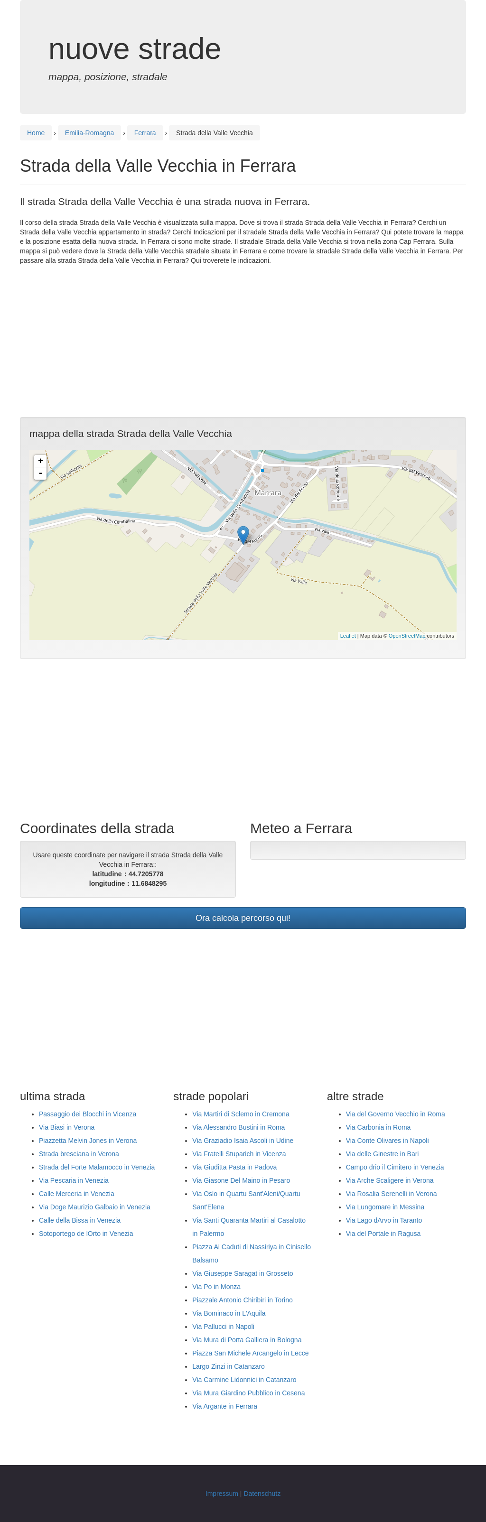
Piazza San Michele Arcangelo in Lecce (250, 1353)
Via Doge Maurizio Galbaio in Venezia (94, 1207)
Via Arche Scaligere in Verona (390, 1180)
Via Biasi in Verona (66, 1127)
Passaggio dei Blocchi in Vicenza (87, 1114)
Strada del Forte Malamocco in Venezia (97, 1167)
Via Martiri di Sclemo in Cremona (240, 1114)
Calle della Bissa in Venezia (80, 1220)
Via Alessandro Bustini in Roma (238, 1127)
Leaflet (348, 636)
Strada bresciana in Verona (79, 1154)
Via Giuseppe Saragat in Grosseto (242, 1273)
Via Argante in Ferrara (224, 1406)
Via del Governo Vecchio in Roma (395, 1114)
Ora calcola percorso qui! (243, 918)
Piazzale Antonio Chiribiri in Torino (242, 1300)
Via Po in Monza (216, 1286)
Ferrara (145, 133)
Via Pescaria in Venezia (74, 1180)
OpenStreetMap (407, 636)
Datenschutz (261, 1493)
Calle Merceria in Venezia (76, 1193)
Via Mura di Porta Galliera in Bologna (246, 1340)
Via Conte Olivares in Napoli (387, 1140)
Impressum (222, 1493)
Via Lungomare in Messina (385, 1207)
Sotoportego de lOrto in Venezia (86, 1233)
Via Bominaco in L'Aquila (228, 1313)
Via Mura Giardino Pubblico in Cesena (248, 1393)
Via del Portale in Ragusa (383, 1233)
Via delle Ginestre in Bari (382, 1154)
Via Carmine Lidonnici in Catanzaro (244, 1379)
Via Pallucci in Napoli (223, 1326)
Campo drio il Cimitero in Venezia (395, 1167)
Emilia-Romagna (89, 133)
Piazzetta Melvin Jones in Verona (88, 1140)
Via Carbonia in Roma (378, 1127)
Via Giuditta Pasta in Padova (234, 1167)
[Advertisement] (243, 341)
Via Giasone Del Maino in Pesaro (241, 1180)
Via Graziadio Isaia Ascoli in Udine (242, 1140)
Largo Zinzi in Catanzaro (228, 1366)
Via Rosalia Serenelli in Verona (391, 1193)
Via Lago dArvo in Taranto (384, 1220)
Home (36, 133)
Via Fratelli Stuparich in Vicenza (239, 1154)
